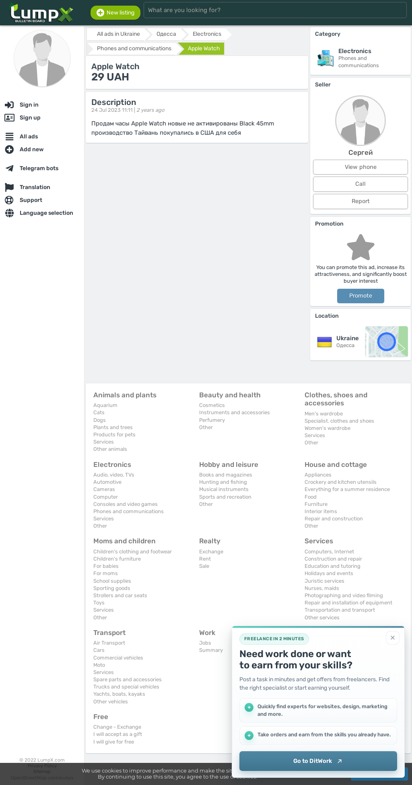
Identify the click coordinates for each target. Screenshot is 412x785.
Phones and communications (128, 511)
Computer (105, 497)
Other (206, 427)
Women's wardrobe (327, 428)
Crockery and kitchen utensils (341, 482)
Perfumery (212, 420)
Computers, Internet (329, 552)
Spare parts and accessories (127, 679)
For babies (106, 566)
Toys (99, 603)
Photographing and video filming (344, 595)
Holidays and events (329, 573)
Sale (204, 566)
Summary (211, 650)
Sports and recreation (225, 497)
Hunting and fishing (223, 482)
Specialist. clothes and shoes (339, 421)
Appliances (318, 475)
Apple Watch (204, 48)
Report (361, 201)
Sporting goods (111, 588)
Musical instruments (224, 489)
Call (360, 184)
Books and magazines (225, 475)
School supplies (112, 581)
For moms (105, 573)
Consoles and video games (125, 504)
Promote (360, 295)
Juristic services (324, 581)
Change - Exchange (117, 727)
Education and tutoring (332, 566)
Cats (99, 412)
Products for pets (114, 435)
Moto (99, 665)
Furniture (316, 504)
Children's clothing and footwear (132, 552)
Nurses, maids (322, 588)
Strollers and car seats (120, 595)
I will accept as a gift (117, 734)
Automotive (107, 482)
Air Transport (109, 643)
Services (103, 442)
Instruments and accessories (234, 412)
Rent (205, 559)
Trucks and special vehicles (126, 687)
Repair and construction (334, 519)
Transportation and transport (340, 610)
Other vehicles (110, 702)
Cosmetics (212, 405)
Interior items (321, 511)
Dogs (99, 420)
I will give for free (113, 742)
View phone (361, 167)
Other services (322, 617)
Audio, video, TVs (113, 475)
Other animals (110, 449)
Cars (99, 650)
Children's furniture (117, 559)
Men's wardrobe (324, 414)
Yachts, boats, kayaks (119, 694)
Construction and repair (333, 559)
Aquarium (105, 405)
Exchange (211, 552)
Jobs (205, 643)
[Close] (393, 637)
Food (311, 497)
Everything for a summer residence (347, 489)
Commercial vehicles (118, 658)
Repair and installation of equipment (348, 603)
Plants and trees (113, 427)
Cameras (104, 489)
